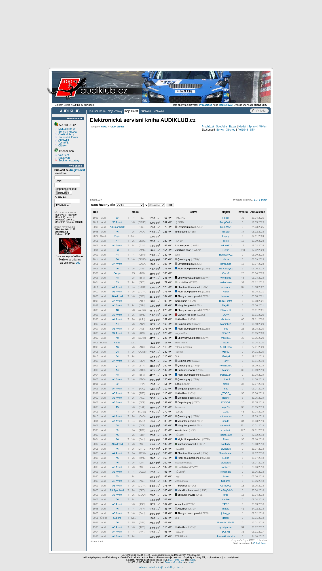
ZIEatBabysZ (226, 268)
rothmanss (225, 416)
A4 (117, 254)
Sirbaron (226, 481)
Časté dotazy (66, 134)
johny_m (226, 513)
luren (226, 476)
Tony (225, 361)
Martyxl (226, 356)
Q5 (117, 351)
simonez (225, 287)
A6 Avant (117, 291)
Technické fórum (68, 137)
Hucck (225, 217)
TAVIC (225, 504)
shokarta (226, 319)
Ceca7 (225, 273)
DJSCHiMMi (226, 301)
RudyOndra (226, 222)
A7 (117, 240)
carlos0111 (226, 245)
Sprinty (252, 126)
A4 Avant (117, 245)
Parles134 (225, 374)
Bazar (232, 126)
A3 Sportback (117, 227)
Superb (117, 517)
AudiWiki (145, 111)
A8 (117, 277)
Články (62, 145)
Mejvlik (226, 305)
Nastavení (64, 157)
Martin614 (225, 324)
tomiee (225, 499)
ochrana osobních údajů (151, 567)
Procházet (208, 126)
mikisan (226, 231)
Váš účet (63, 155)
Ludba (225, 458)
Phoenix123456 (225, 522)
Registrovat (77, 170)
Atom (192, 560)
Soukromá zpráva (173, 562)
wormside (225, 277)
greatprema (226, 527)
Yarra (226, 259)
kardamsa (225, 263)
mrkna (225, 508)
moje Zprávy (115, 111)
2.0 (182, 560)
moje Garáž (131, 111)
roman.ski (225, 471)
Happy (225, 236)
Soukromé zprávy (68, 160)
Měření (263, 126)
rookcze (226, 467)
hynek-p (225, 296)
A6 (117, 231)
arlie (225, 328)
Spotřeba (221, 126)
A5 (117, 407)
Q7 (117, 365)
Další (264, 200)
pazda (225, 421)
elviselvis (226, 448)
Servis (220, 129)
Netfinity (225, 444)
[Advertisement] (161, 33)
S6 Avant (117, 222)
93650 (225, 351)
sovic (226, 240)
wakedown (226, 282)
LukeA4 (226, 379)
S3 (117, 250)
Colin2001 (225, 485)
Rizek (226, 439)
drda (225, 494)
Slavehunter (226, 453)
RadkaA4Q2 (226, 254)
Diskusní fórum (97, 111)
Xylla (226, 411)
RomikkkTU (225, 365)
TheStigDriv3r (225, 490)
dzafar (225, 517)
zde (78, 262)
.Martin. (226, 370)
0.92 (177, 560)
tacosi (226, 342)
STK (252, 129)
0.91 (170, 560)
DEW (226, 314)
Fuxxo (225, 250)
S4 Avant (117, 333)
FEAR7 (226, 333)
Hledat (242, 126)
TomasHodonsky (226, 536)
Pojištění (242, 129)
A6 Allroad (117, 296)
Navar (225, 291)
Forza (117, 342)
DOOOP (225, 402)
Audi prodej (117, 126)
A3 (117, 282)
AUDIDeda (226, 347)
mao (225, 388)
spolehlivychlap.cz (174, 567)
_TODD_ (226, 393)
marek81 (226, 337)
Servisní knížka (67, 131)
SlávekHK (225, 310)
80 (117, 217)
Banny (225, 397)
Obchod (230, 129)
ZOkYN (226, 531)
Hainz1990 (226, 435)
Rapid (117, 236)
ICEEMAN (225, 227)
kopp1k (226, 407)
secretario (225, 425)
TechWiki (158, 111)
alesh (226, 384)
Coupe (117, 273)
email (191, 562)
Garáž (104, 126)
